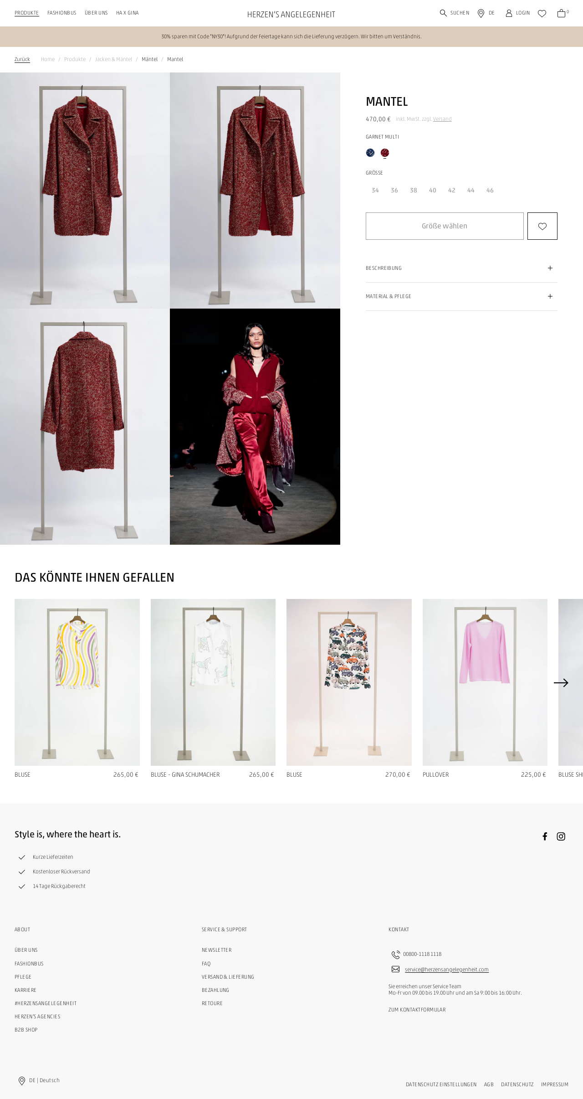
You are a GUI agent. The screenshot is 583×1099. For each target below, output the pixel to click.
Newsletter (217, 950)
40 (432, 190)
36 (394, 190)
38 (413, 190)
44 (471, 190)
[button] (445, 226)
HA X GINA (127, 13)
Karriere (26, 990)
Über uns (96, 13)
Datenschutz (517, 1085)
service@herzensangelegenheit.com (447, 970)
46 (490, 190)
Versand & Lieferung (228, 977)
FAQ (206, 964)
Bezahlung (216, 990)
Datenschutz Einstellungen (441, 1085)
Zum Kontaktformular (417, 1010)
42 (451, 190)
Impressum (554, 1085)
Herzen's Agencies (37, 1017)
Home (48, 59)
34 (375, 190)
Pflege (23, 977)
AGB (489, 1085)
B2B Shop (26, 1030)
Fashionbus (62, 13)
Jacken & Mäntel (113, 59)
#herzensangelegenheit (46, 1003)
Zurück (22, 59)
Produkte (27, 13)
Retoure (212, 1003)
